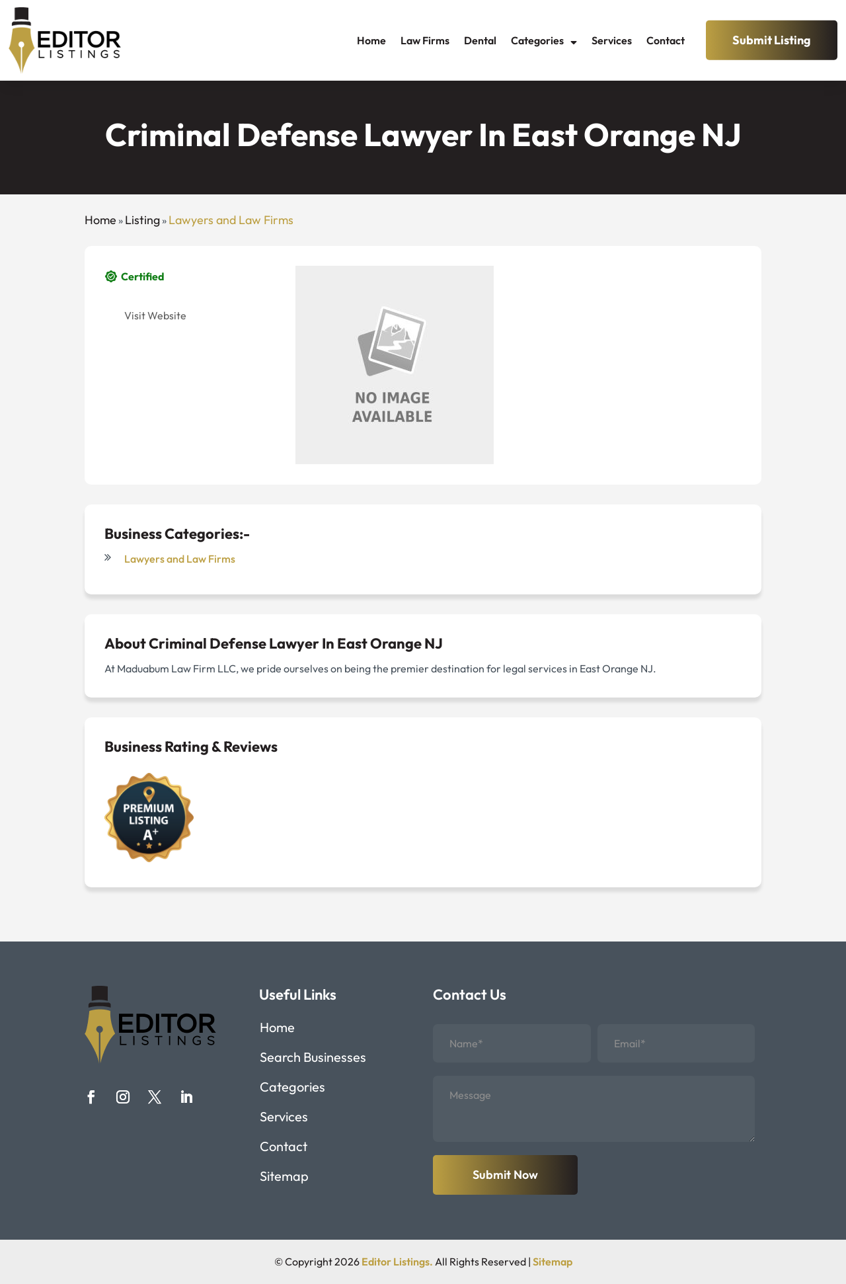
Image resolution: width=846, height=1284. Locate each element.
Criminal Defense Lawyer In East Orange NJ (296, 643)
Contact (665, 40)
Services (612, 40)
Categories (537, 40)
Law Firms (425, 40)
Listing (142, 219)
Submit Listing (771, 40)
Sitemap (284, 1178)
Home (371, 40)
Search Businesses (313, 1059)
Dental (480, 40)
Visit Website (155, 315)
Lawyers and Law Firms (231, 219)
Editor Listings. (397, 1261)
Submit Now (505, 1174)
